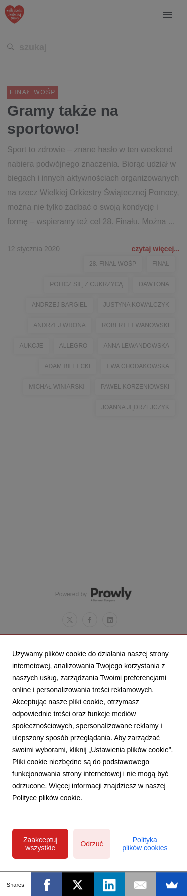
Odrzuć (91, 844)
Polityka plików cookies (144, 844)
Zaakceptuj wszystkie (40, 844)
